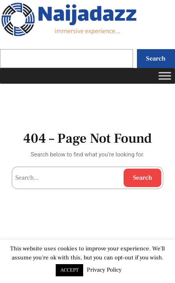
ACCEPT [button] (69, 270)
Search (156, 58)
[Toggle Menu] (165, 75)
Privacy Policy (104, 270)
